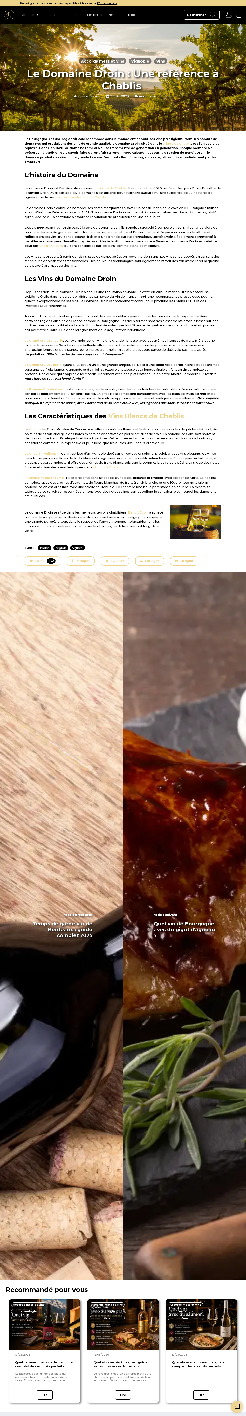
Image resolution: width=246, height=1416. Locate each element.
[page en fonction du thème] (28, 1304)
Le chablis (45, 478)
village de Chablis (177, 143)
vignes (77, 548)
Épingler (184, 561)
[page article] (44, 1324)
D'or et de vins (162, 3)
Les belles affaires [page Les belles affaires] (100, 15)
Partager (81, 561)
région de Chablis (107, 467)
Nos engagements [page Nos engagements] (63, 15)
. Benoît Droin (137, 512)
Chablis (35, 429)
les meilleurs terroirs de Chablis (80, 197)
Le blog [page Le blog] (129, 15)
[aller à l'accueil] (9, 15)
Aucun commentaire (153, 96)
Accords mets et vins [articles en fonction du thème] (102, 61)
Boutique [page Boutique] (27, 15)
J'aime (43, 561)
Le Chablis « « (42, 453)
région (61, 548)
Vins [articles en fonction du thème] (160, 61)
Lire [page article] (45, 1395)
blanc (44, 548)
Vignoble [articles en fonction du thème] (140, 61)
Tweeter (115, 561)
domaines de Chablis (109, 188)
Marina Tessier (87, 96)
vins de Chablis (51, 246)
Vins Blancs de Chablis (146, 416)
